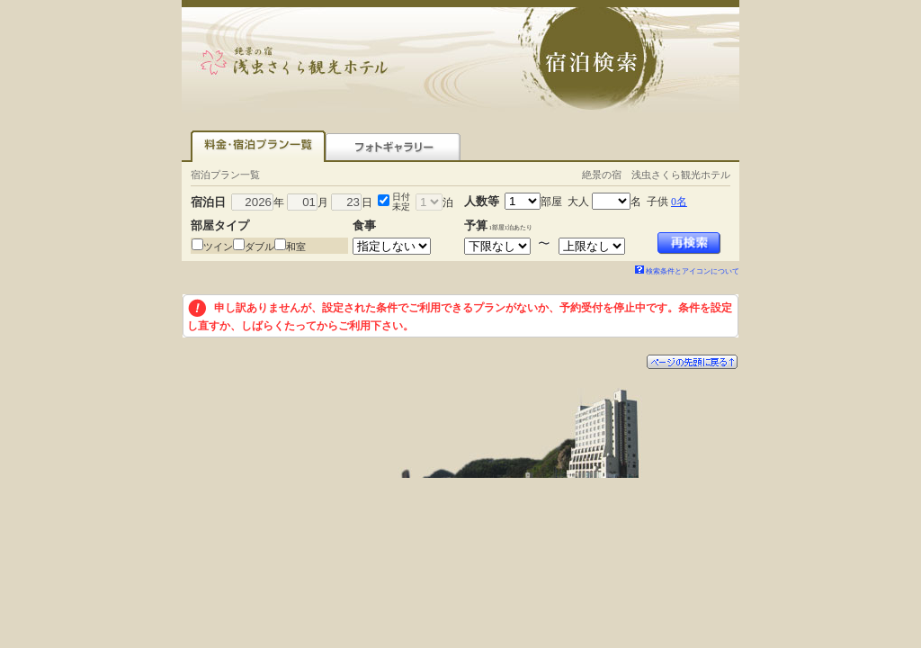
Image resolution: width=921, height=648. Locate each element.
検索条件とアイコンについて (687, 271)
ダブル (259, 246)
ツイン (218, 246)
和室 (296, 246)
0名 (679, 201)
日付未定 (401, 202)
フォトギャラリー (393, 146)
